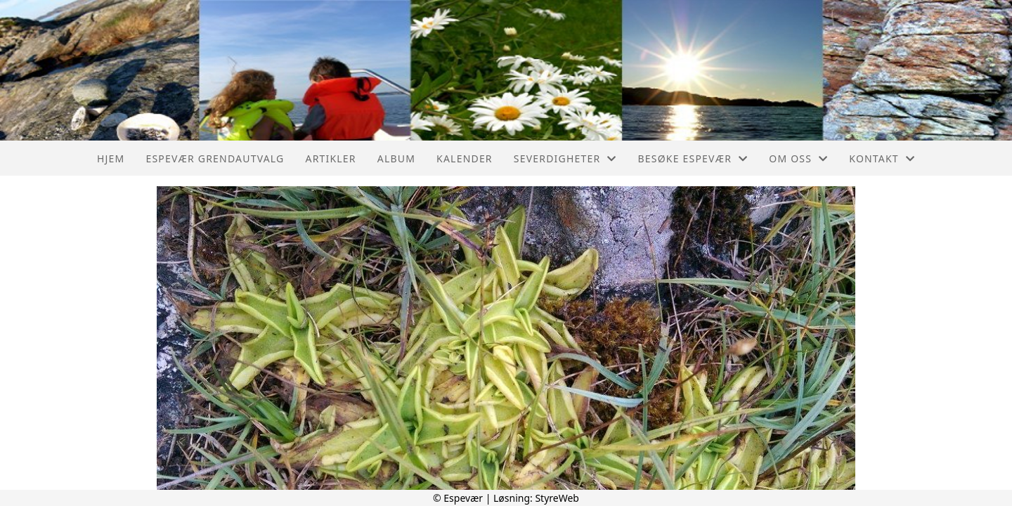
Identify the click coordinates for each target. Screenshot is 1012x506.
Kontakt (882, 158)
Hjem (110, 158)
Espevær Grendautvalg (214, 158)
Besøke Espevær (693, 158)
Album (396, 158)
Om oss (798, 158)
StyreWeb (557, 498)
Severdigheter (565, 158)
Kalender (464, 158)
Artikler (330, 158)
